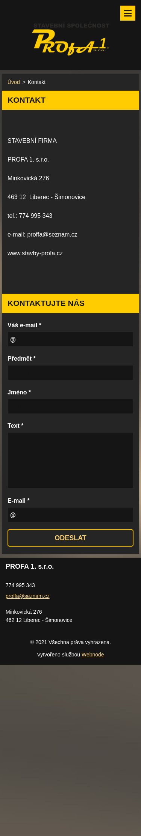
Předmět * (22, 358)
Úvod (14, 82)
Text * (15, 425)
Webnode (93, 655)
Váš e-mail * (24, 325)
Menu (127, 13)
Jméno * (19, 392)
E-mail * (19, 500)
